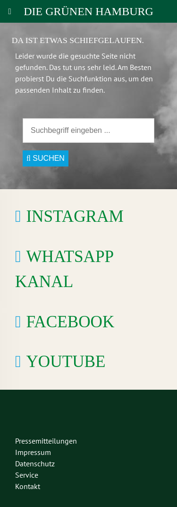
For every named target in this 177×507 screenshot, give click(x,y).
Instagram (74, 216)
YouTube (65, 361)
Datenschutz (35, 463)
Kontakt (27, 486)
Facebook (70, 322)
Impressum (33, 452)
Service (26, 475)
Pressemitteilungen (46, 441)
